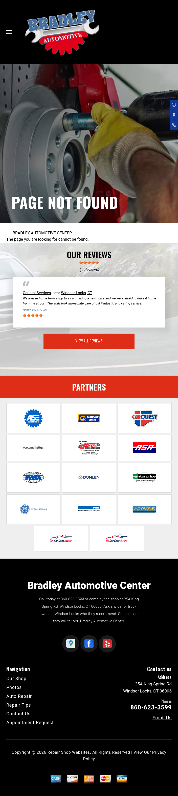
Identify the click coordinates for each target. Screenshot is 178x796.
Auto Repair (19, 696)
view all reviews (88, 340)
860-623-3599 (72, 599)
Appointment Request (30, 722)
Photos (14, 687)
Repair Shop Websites (69, 752)
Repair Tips (18, 705)
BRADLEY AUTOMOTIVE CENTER (42, 233)
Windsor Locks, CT (76, 293)
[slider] (89, 263)
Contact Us (18, 713)
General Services (37, 293)
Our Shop (16, 678)
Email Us (162, 718)
